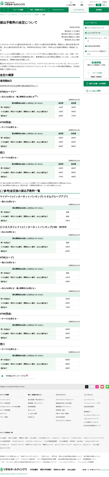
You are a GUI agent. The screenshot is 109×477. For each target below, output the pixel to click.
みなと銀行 (33, 438)
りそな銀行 (3, 438)
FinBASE (72, 441)
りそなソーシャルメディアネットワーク (12, 386)
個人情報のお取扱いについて (92, 456)
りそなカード (56, 438)
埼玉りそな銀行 (12, 438)
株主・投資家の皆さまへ (35, 394)
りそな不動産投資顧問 (50, 441)
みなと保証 (96, 444)
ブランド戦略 (4, 417)
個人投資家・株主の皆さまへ (36, 399)
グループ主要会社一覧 (6, 432)
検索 (81, 5)
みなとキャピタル (5, 448)
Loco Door (80, 441)
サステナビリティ (61, 394)
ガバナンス (3, 413)
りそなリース (65, 438)
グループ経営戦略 (5, 410)
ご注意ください (45, 456)
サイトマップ (93, 2)
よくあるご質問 (70, 5)
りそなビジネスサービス (92, 441)
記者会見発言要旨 (89, 406)
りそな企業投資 (63, 441)
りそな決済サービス (44, 438)
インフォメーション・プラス (92, 403)
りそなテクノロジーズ (17, 444)
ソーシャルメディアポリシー (67, 462)
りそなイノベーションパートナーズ (93, 438)
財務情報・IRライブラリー (35, 403)
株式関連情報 (32, 406)
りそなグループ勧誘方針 (28, 459)
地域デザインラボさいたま (33, 444)
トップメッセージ (5, 399)
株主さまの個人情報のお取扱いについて (70, 456)
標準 (98, 5)
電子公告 (54, 456)
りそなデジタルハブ (18, 441)
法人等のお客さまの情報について (9, 459)
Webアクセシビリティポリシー (30, 456)
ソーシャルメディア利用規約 (85, 462)
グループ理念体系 (5, 403)
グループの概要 (4, 394)
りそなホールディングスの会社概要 (10, 406)
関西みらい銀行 (23, 438)
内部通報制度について (89, 459)
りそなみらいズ (4, 444)
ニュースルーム (88, 394)
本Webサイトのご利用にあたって (9, 456)
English (105, 2)
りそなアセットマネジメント (34, 441)
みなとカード (87, 444)
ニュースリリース (89, 399)
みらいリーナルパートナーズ (63, 444)
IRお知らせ (31, 417)
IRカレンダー (32, 410)
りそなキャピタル (76, 438)
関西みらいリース (48, 444)
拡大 (104, 5)
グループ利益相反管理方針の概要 (46, 459)
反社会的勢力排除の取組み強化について (69, 459)
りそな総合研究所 (5, 441)
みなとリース (77, 444)
